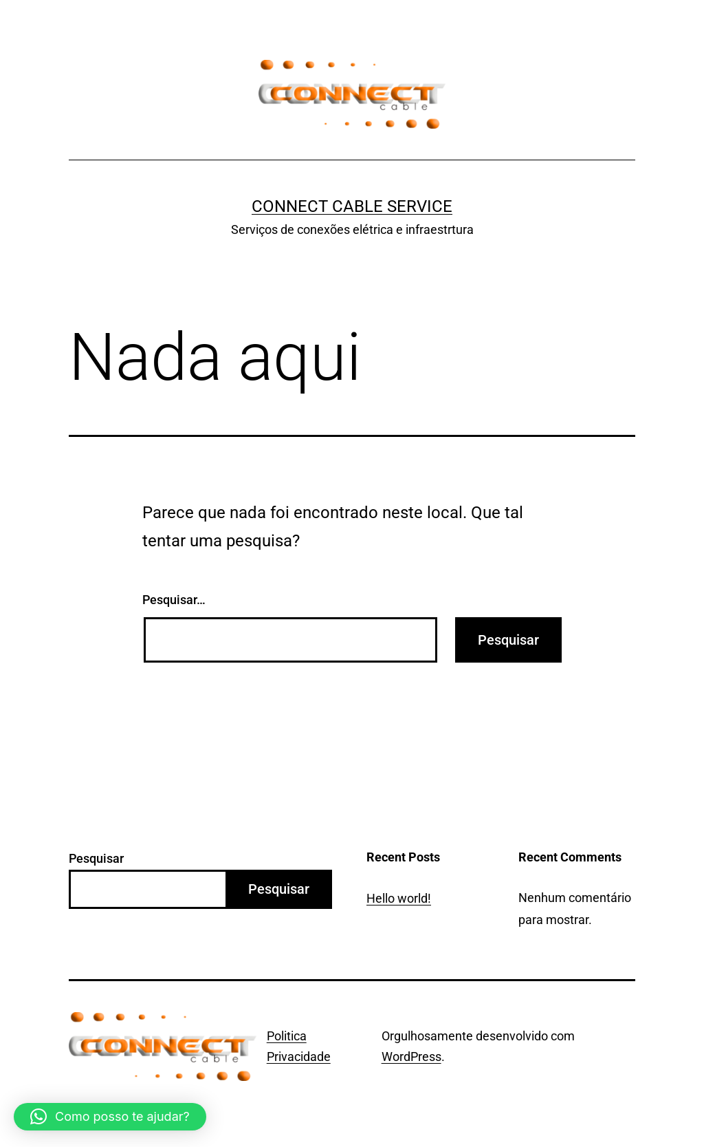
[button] (110, 1116)
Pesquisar (96, 858)
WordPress (411, 1056)
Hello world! (398, 898)
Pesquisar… (174, 599)
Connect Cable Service (352, 206)
